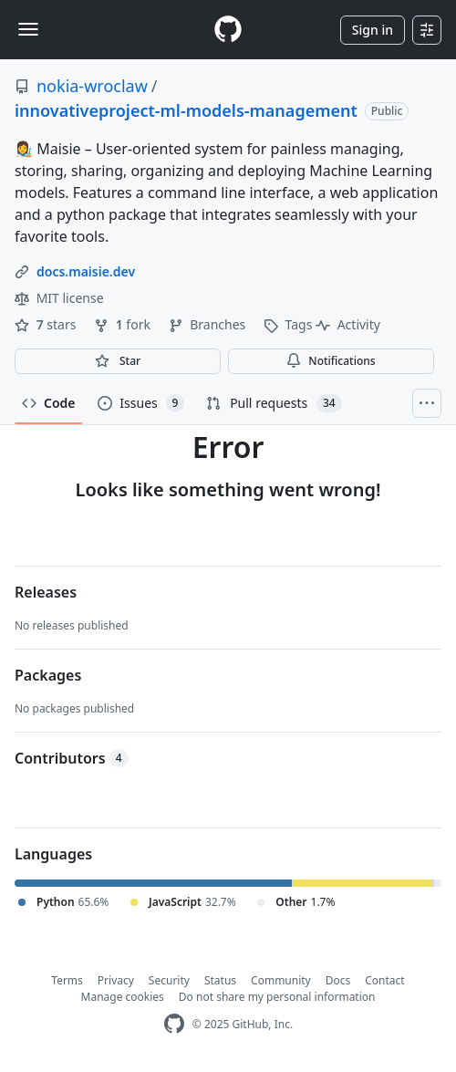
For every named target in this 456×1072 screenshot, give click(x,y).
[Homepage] (228, 30)
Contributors (72, 758)
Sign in (372, 29)
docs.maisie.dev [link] (85, 271)
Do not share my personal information (277, 996)
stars (47, 324)
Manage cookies (122, 996)
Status (220, 980)
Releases (46, 592)
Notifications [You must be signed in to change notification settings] (330, 361)
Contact (384, 980)
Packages (48, 675)
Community (281, 980)
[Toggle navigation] (28, 29)
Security (169, 980)
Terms (67, 980)
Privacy (116, 980)
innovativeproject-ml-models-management (186, 110)
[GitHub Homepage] (174, 1024)
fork (123, 324)
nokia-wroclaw (92, 86)
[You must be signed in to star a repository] (118, 361)
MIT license (59, 298)
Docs (338, 980)
